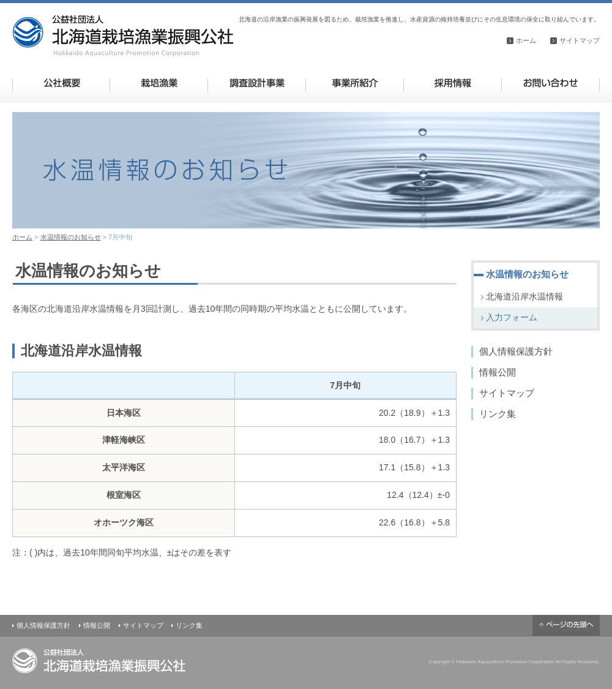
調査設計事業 (256, 83)
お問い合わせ (550, 83)
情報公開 (497, 372)
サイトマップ (579, 40)
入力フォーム (511, 317)
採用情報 (452, 83)
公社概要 (61, 83)
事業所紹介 (354, 83)
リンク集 (497, 414)
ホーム (526, 40)
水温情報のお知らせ (70, 237)
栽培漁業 (158, 83)
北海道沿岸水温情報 (524, 296)
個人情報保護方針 (516, 351)
